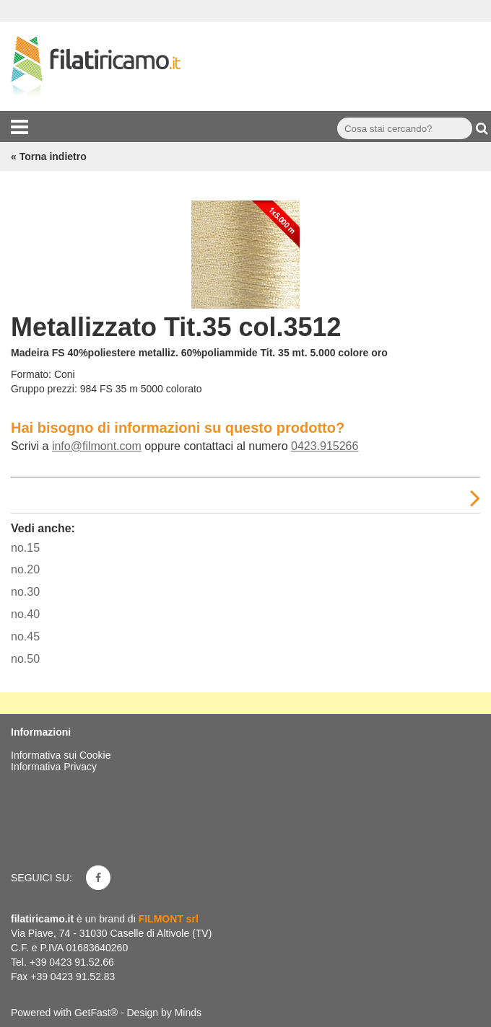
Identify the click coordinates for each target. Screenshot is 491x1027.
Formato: (31, 374)
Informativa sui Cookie (61, 755)
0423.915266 (324, 446)
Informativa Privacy (54, 766)
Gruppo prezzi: (44, 389)
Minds (188, 1012)
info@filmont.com (97, 446)
